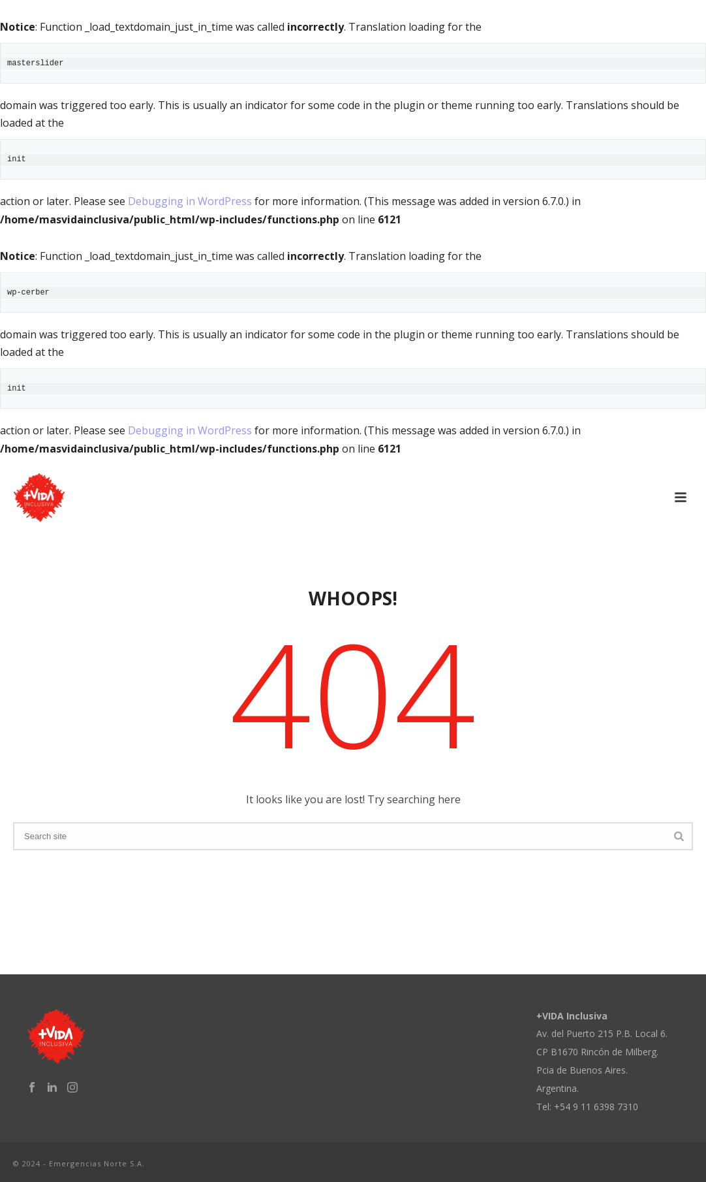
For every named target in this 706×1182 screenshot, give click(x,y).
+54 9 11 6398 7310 (596, 1106)
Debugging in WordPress (190, 201)
